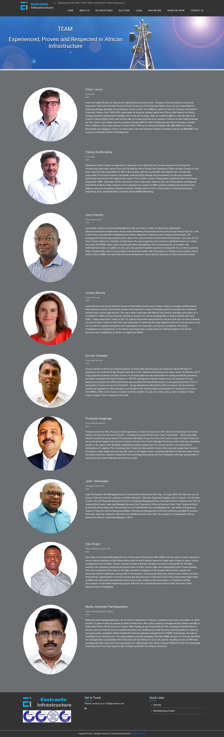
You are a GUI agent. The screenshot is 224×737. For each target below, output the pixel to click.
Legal (139, 10)
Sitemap (157, 705)
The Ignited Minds (138, 734)
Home (70, 10)
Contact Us (197, 10)
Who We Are (154, 10)
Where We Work (176, 10)
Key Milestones (104, 10)
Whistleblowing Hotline (164, 711)
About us (84, 10)
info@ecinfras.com (115, 703)
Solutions (124, 10)
